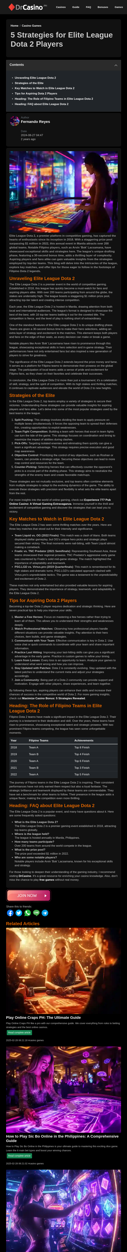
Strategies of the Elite (29, 83)
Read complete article (19, 1032)
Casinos (61, 7)
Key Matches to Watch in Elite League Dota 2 (44, 88)
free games (46, 879)
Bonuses (103, 7)
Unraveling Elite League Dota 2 (35, 77)
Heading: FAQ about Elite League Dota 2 (42, 104)
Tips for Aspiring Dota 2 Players (36, 93)
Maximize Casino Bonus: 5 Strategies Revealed (53, 698)
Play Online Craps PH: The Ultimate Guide (43, 1017)
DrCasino (25, 876)
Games (119, 7)
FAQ (88, 7)
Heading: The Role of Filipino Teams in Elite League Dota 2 (54, 98)
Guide (75, 7)
